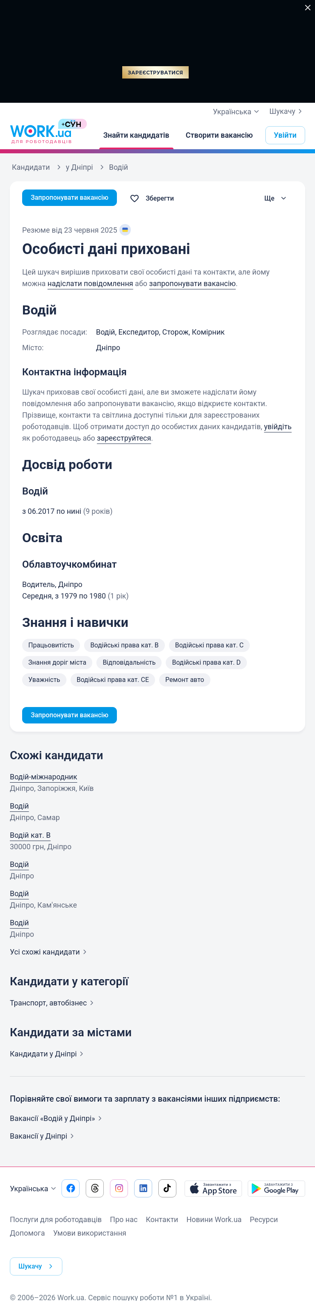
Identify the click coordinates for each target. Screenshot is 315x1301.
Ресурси (264, 1221)
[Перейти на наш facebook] (71, 1190)
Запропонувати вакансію (74, 198)
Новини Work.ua (214, 1221)
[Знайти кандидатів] (136, 135)
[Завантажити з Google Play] (276, 1190)
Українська (34, 1190)
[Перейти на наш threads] (95, 1190)
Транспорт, (53, 1004)
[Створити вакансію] (219, 135)
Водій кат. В (30, 836)
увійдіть (278, 426)
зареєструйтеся (124, 438)
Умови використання (89, 1234)
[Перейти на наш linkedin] (143, 1190)
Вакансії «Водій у (57, 1120)
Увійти (285, 135)
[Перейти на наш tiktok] (167, 1190)
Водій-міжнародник (43, 778)
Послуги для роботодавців (56, 1221)
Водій (19, 807)
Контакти (162, 1221)
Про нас (123, 1221)
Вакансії (43, 1137)
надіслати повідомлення (90, 283)
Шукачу (287, 111)
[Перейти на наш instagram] (119, 1190)
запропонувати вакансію (192, 283)
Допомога (27, 1234)
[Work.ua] (40, 135)
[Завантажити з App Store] (213, 1190)
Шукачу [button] (38, 1260)
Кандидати (48, 1055)
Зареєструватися (155, 72)
